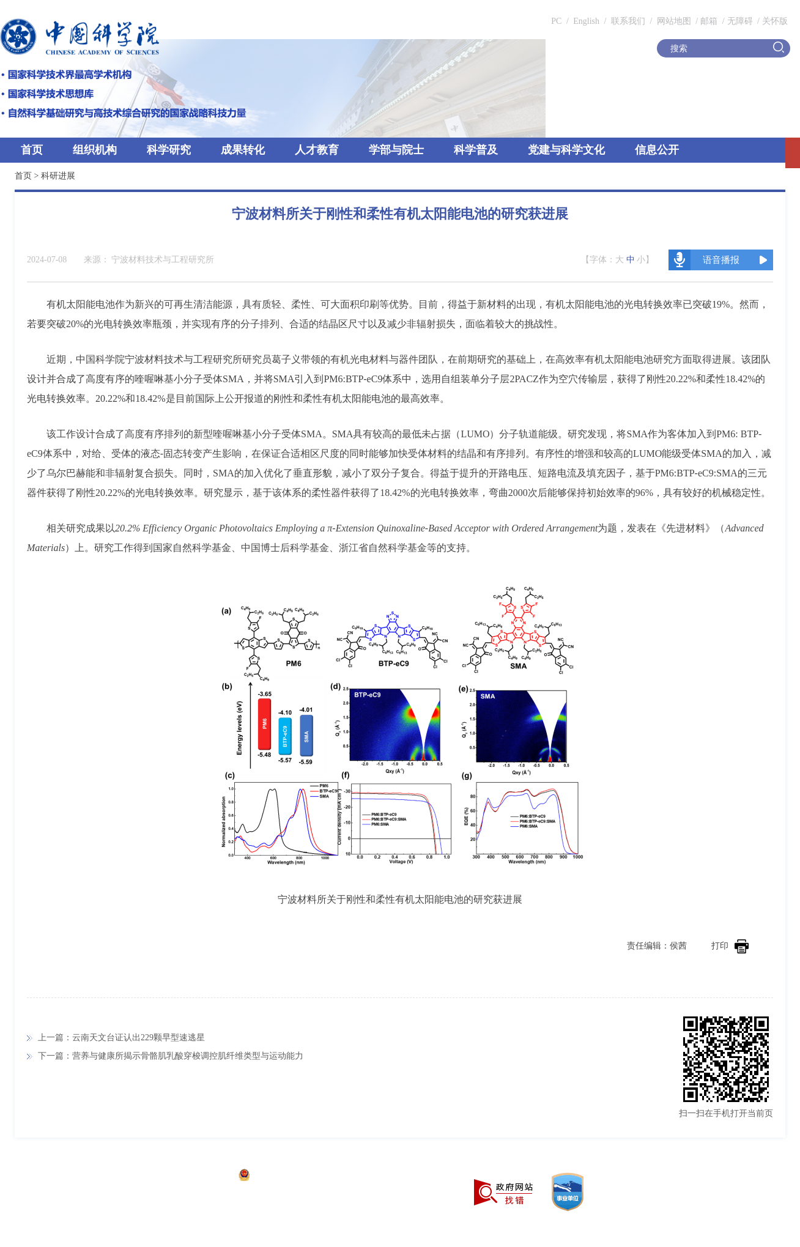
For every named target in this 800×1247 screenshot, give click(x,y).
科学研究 (169, 150)
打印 (730, 945)
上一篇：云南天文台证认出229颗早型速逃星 (121, 1037)
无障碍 (740, 21)
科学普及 (476, 150)
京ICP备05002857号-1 (190, 1176)
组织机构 (95, 150)
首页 (32, 150)
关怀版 (775, 21)
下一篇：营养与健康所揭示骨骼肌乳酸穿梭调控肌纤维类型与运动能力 (170, 1055)
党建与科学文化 (566, 150)
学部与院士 (396, 150)
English (586, 21)
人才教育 (317, 150)
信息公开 (657, 150)
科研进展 (58, 175)
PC (556, 21)
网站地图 (672, 21)
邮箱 (708, 21)
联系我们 (628, 21)
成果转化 (243, 150)
